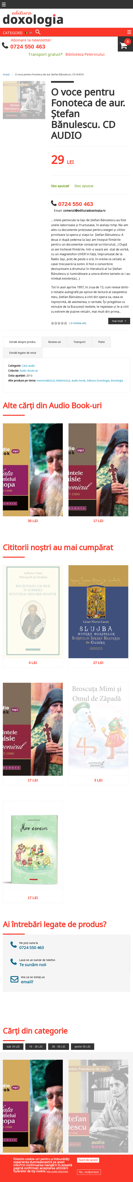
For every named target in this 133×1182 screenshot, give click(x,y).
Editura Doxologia (98, 380)
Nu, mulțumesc (89, 1172)
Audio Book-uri (29, 370)
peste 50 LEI (82, 1046)
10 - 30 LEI (35, 1046)
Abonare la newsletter (31, 39)
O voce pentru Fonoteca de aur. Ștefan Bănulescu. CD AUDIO (49, 74)
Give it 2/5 (55, 323)
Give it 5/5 (65, 323)
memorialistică (46, 380)
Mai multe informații (57, 1171)
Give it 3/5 (59, 323)
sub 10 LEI (13, 1046)
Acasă (6, 74)
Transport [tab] (79, 342)
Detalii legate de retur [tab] (22, 353)
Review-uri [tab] (54, 342)
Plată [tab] (101, 342)
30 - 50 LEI (58, 1046)
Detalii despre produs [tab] (22, 342)
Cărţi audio (28, 365)
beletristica (63, 380)
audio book (78, 380)
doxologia (117, 380)
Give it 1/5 (52, 323)
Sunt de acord (88, 1160)
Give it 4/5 (62, 323)
